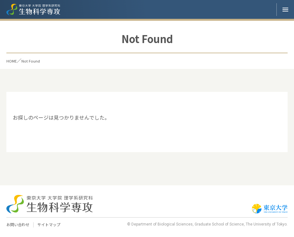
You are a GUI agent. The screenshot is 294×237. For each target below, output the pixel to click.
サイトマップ (51, 225)
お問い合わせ (18, 225)
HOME (13, 60)
